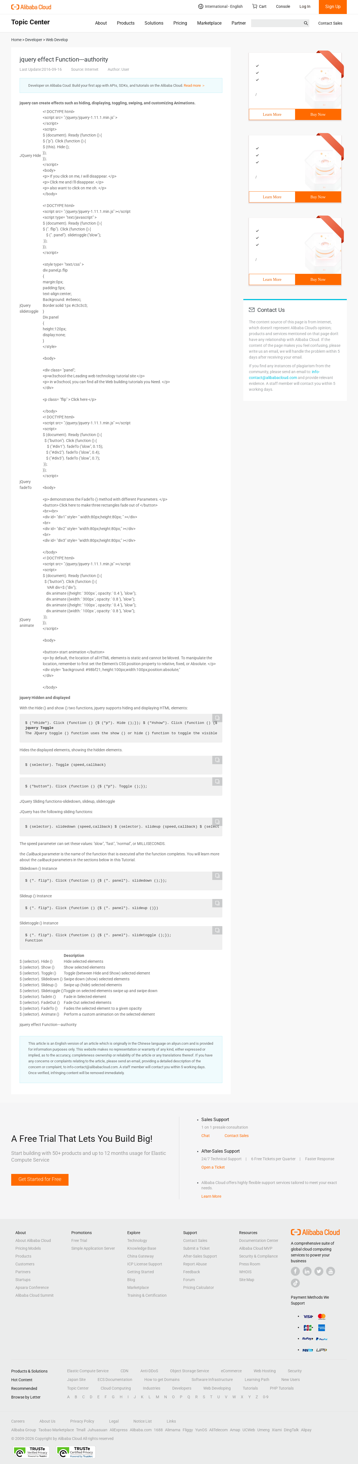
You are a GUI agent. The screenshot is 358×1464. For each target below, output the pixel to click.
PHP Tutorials (282, 1388)
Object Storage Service (189, 1371)
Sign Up (333, 6)
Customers (24, 1264)
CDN (124, 1371)
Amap (235, 1430)
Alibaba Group (23, 1430)
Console (283, 6)
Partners (240, 23)
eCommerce (231, 1371)
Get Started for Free (39, 1179)
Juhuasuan (97, 1430)
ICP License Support (144, 1264)
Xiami (277, 1430)
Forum (189, 1279)
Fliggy (188, 1430)
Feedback (191, 1272)
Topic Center (78, 1388)
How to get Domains (162, 1379)
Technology (137, 1240)
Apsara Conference (32, 1287)
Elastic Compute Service (88, 1371)
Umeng (263, 1430)
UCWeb (248, 1430)
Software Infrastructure (212, 1379)
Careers (18, 1421)
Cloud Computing (116, 1388)
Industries (151, 1388)
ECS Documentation (115, 1379)
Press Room (249, 1264)
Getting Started (140, 1272)
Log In (305, 6)
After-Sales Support (200, 1256)
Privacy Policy (82, 1421)
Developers (181, 1388)
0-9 (265, 1397)
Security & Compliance (258, 1256)
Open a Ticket (213, 1167)
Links (171, 1421)
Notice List (142, 1421)
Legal (114, 1421)
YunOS (201, 1430)
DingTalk (291, 1430)
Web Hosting (265, 1371)
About (101, 23)
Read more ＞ (194, 85)
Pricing (180, 23)
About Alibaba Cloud (33, 1240)
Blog (131, 1279)
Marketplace (209, 23)
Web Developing (217, 1388)
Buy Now (318, 114)
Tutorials (250, 1388)
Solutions (154, 23)
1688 (158, 1430)
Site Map (246, 1279)
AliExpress (119, 1430)
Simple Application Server (93, 1248)
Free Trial (79, 1240)
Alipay (306, 1430)
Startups (22, 1279)
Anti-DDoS (149, 1371)
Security (295, 1371)
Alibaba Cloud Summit (34, 1295)
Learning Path (257, 1379)
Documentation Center (258, 1240)
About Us (47, 1421)
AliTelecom (218, 1430)
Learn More (272, 114)
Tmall (80, 1430)
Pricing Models (28, 1248)
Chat (205, 1135)
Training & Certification (147, 1295)
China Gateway (140, 1256)
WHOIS (245, 1272)
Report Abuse (195, 1264)
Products (126, 23)
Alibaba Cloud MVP (255, 1248)
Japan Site (76, 1379)
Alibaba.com (141, 1430)
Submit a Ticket (196, 1248)
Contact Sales (330, 23)
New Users (290, 1379)
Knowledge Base (141, 1248)
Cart (259, 6)
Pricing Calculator (198, 1287)
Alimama (172, 1430)
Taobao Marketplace (56, 1430)
